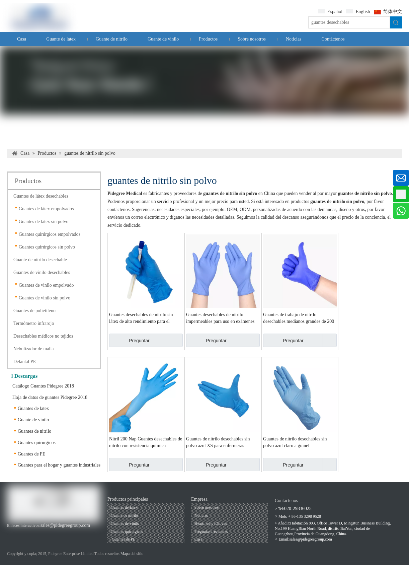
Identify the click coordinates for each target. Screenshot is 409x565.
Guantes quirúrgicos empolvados (49, 234)
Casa (198, 539)
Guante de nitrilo (124, 515)
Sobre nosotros (206, 507)
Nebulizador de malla (33, 348)
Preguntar (129, 340)
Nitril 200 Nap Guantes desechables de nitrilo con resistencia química (145, 442)
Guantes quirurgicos (37, 442)
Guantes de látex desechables (40, 196)
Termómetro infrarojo (33, 323)
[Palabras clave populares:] (396, 22)
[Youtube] (22, 532)
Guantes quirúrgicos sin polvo (47, 247)
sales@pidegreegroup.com (65, 525)
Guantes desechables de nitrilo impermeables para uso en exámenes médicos (220, 318)
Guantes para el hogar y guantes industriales (59, 465)
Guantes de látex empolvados (46, 208)
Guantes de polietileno (34, 310)
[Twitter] (45, 532)
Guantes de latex (33, 408)
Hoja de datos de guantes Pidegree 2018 (49, 397)
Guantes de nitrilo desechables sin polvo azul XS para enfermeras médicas (218, 442)
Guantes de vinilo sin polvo (44, 297)
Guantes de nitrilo (34, 431)
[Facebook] (11, 532)
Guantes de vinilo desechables (41, 272)
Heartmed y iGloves (210, 523)
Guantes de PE (31, 453)
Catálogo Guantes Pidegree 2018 (43, 386)
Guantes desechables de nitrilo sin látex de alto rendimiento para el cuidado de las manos (141, 318)
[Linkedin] (33, 532)
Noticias (201, 515)
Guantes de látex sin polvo (44, 221)
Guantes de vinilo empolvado (46, 285)
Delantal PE (24, 361)
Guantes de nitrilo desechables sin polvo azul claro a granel (295, 442)
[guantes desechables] (349, 22)
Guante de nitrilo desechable (40, 259)
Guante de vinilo (33, 419)
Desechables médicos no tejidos (43, 336)
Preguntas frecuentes (211, 531)
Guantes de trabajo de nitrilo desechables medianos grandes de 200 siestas (298, 318)
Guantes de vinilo (125, 523)
